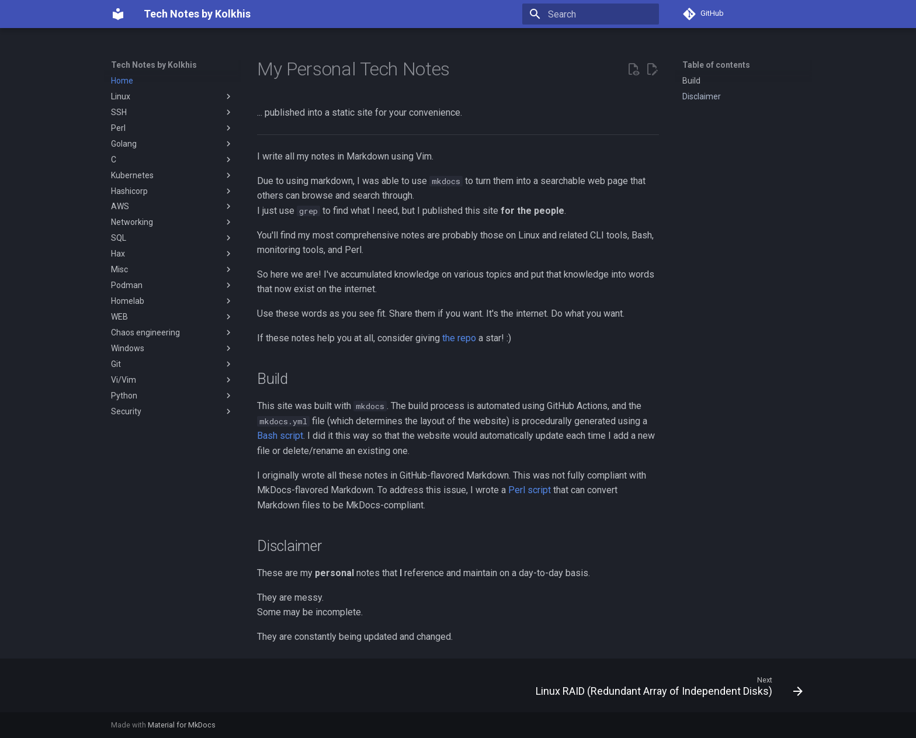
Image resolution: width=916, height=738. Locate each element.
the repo (459, 338)
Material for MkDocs (182, 724)
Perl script (529, 490)
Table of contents (716, 65)
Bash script (280, 435)
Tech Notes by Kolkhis (154, 65)
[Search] (590, 14)
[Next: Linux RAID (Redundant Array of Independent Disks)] (666, 689)
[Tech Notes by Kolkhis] (118, 14)
